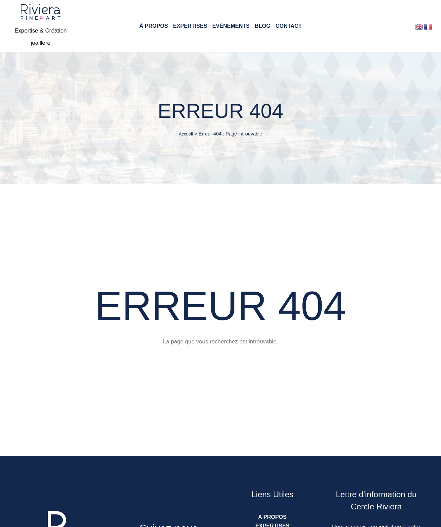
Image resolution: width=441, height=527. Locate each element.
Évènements (231, 26)
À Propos (153, 26)
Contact (288, 26)
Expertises (190, 26)
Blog (262, 26)
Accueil (186, 133)
